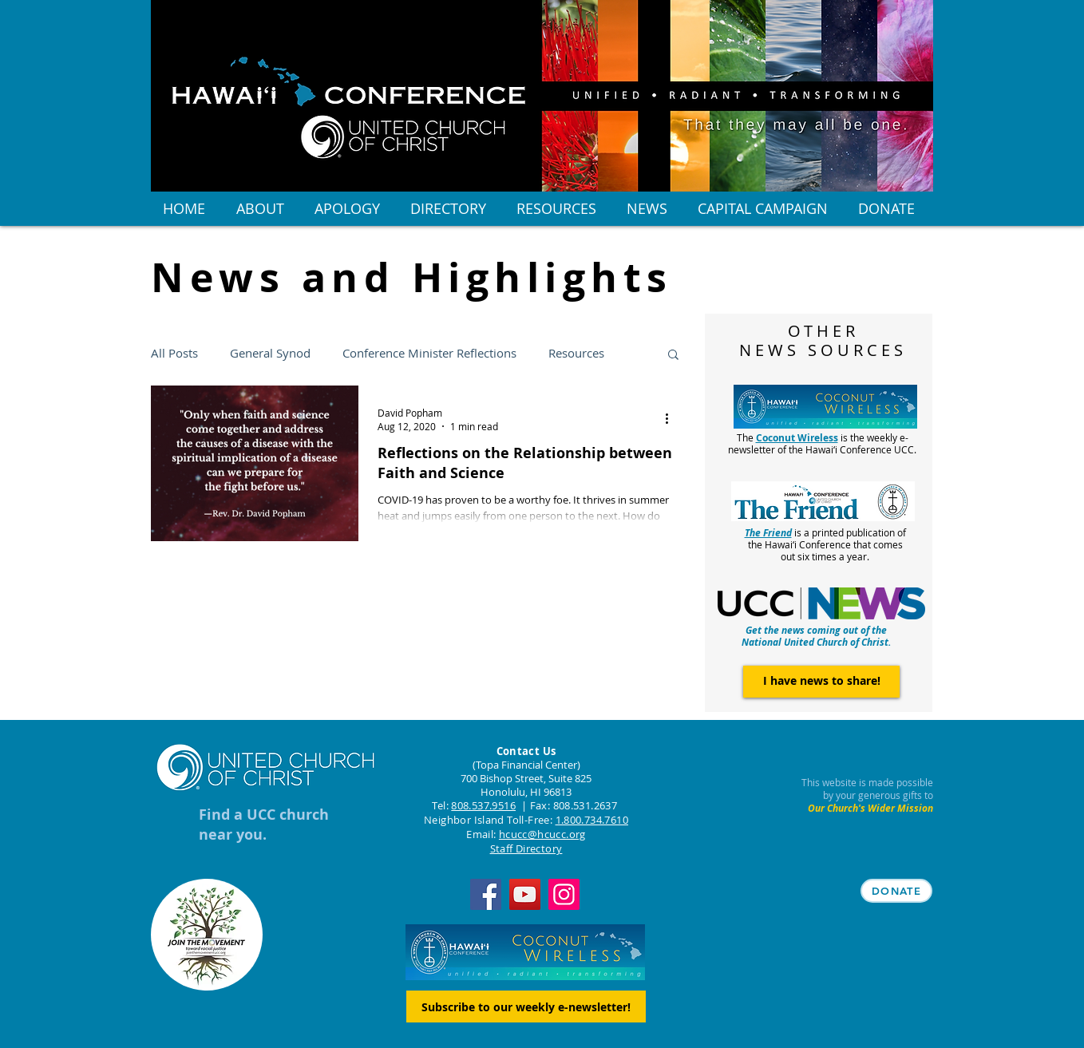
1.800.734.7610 (592, 820)
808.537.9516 (483, 805)
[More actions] (672, 419)
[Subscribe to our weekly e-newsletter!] (526, 1006)
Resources (576, 353)
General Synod (270, 353)
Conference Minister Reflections (429, 353)
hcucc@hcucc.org (542, 834)
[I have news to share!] (821, 682)
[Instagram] (564, 894)
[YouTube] (524, 894)
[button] (673, 355)
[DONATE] (896, 891)
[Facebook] (485, 894)
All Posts (174, 353)
